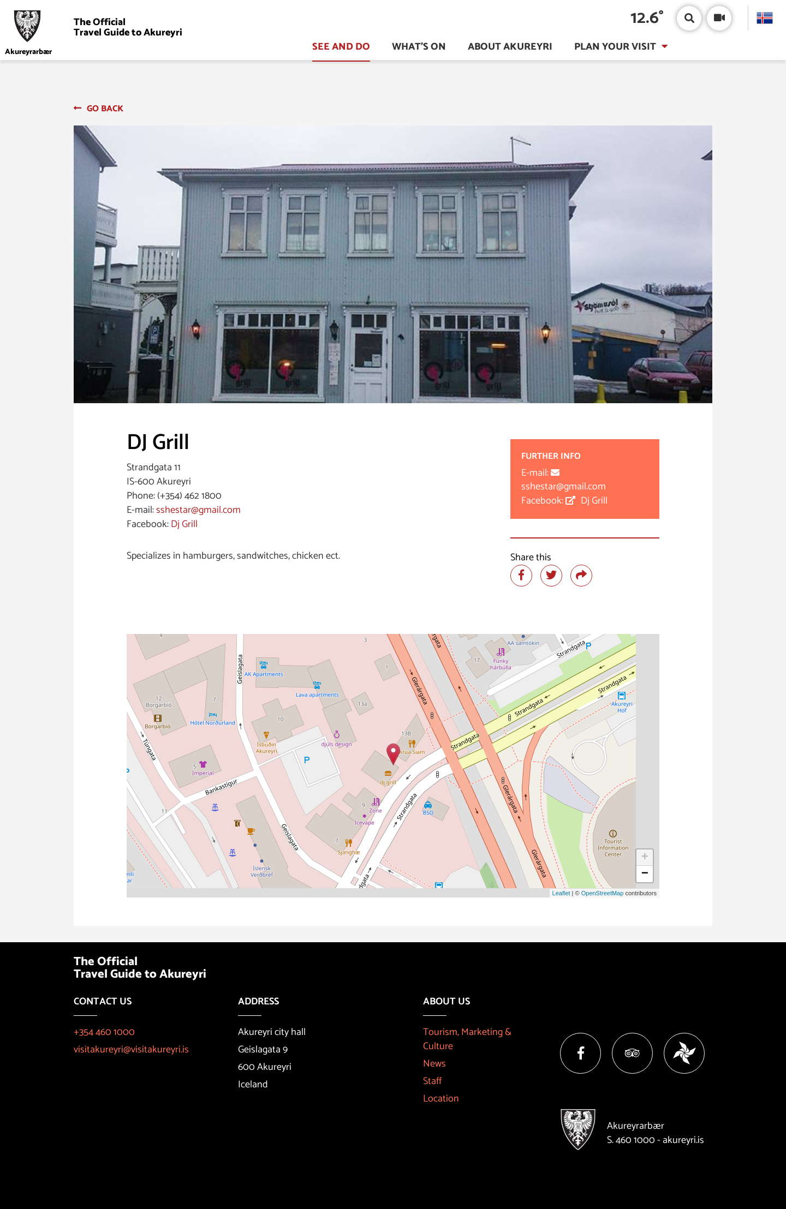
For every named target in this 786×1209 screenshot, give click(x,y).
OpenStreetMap (602, 893)
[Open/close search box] (689, 18)
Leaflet (561, 893)
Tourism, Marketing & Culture (467, 1039)
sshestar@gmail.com (198, 510)
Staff (432, 1081)
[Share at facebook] (521, 575)
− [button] (644, 874)
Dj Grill (184, 524)
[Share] (581, 575)
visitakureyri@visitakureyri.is (131, 1050)
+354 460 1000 (104, 1032)
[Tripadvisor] (632, 1053)
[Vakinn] (684, 1053)
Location (441, 1099)
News (434, 1064)
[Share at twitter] (551, 575)
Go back (105, 109)
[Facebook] (580, 1053)
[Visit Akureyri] (96, 27)
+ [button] (644, 857)
